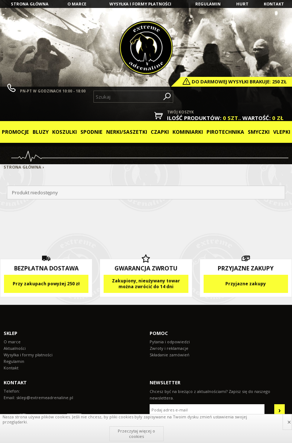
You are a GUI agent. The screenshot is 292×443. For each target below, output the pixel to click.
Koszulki (64, 131)
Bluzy (41, 131)
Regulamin (208, 4)
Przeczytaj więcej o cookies (136, 433)
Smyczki (259, 131)
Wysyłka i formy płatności (140, 4)
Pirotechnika (225, 131)
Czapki (160, 131)
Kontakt (274, 4)
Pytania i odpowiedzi (170, 341)
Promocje (15, 131)
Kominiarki (187, 131)
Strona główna (30, 4)
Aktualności (15, 348)
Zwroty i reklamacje (169, 348)
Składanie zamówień (169, 354)
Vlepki (281, 131)
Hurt (242, 4)
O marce (76, 4)
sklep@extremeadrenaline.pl (44, 397)
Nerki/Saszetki (126, 131)
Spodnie (91, 131)
